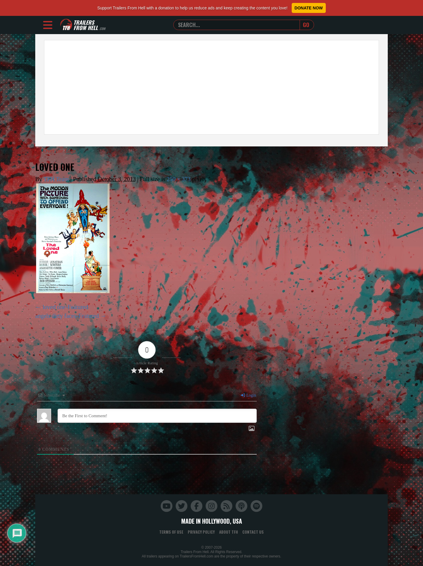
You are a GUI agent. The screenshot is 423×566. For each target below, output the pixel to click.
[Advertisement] (211, 87)
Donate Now (309, 8)
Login (248, 395)
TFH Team (56, 179)
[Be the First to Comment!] (157, 416)
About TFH (228, 532)
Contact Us (253, 532)
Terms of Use (171, 532)
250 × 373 (179, 179)
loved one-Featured (65, 307)
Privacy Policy (201, 532)
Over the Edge (57, 150)
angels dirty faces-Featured (67, 316)
